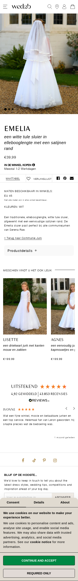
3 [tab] (13, 109)
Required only (39, 573)
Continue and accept (39, 560)
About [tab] (65, 502)
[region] (39, 423)
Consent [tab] (13, 502)
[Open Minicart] (72, 6)
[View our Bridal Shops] (57, 6)
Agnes (57, 340)
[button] (66, 408)
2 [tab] (9, 109)
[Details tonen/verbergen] (36, 250)
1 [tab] (5, 109)
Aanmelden (64, 6)
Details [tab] (39, 502)
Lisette (10, 340)
